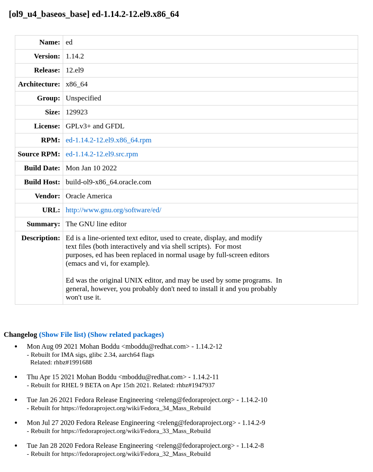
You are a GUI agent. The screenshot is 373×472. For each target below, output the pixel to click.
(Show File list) (62, 334)
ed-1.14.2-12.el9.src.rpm (102, 154)
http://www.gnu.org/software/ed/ (113, 210)
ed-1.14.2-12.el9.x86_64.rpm (109, 140)
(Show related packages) (126, 334)
